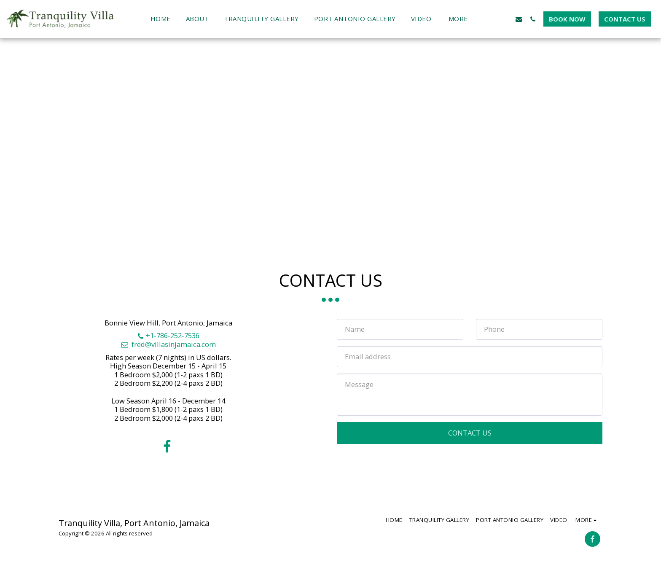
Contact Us (470, 433)
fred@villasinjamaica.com (168, 344)
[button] (490, 19)
